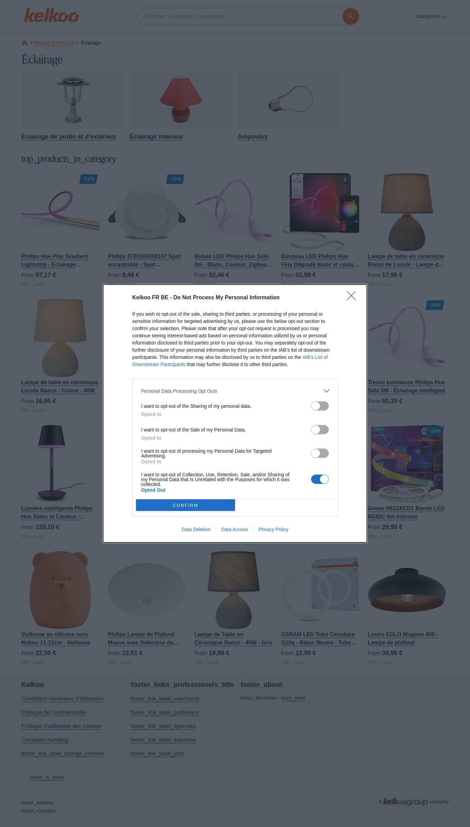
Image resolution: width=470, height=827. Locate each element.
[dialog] (235, 413)
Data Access (234, 529)
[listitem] (235, 390)
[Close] (353, 297)
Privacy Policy (273, 529)
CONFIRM (185, 505)
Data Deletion (196, 529)
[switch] (320, 406)
